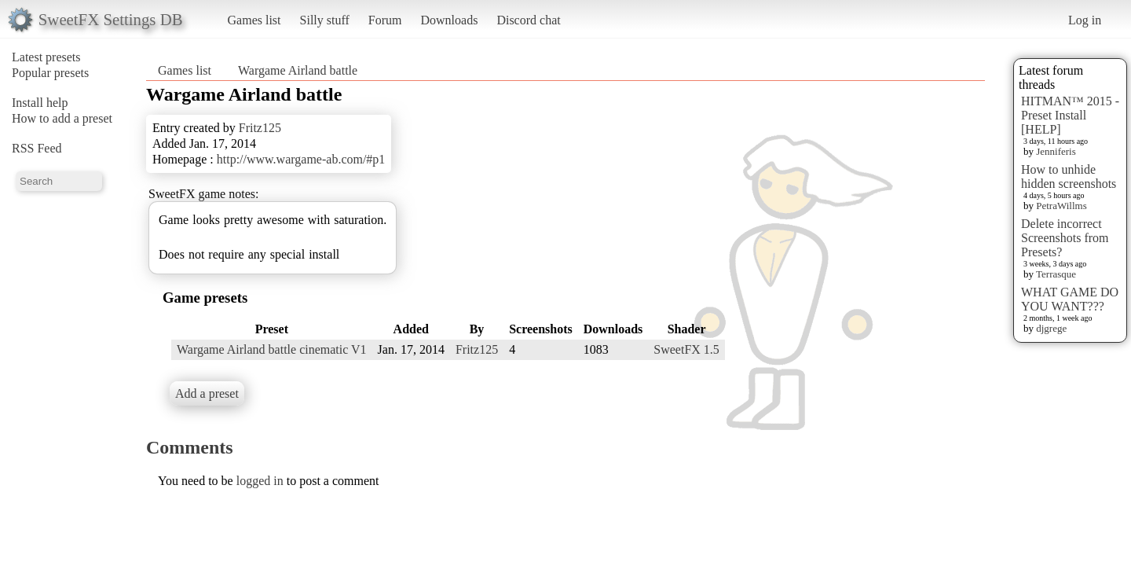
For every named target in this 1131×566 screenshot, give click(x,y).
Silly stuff (325, 20)
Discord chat (528, 20)
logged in (260, 480)
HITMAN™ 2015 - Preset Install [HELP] (1070, 115)
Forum (385, 20)
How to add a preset (62, 118)
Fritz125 (260, 127)
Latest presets (46, 57)
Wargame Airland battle (297, 70)
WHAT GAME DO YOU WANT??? (1069, 299)
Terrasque (1056, 274)
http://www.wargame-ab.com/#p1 (301, 159)
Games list (254, 20)
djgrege (1051, 328)
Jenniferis (1056, 151)
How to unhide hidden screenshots (1068, 176)
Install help (40, 102)
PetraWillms (1061, 205)
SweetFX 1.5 (686, 349)
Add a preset (207, 393)
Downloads (449, 20)
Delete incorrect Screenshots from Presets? (1065, 238)
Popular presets (50, 72)
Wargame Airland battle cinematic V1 (272, 349)
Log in (1084, 20)
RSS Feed (37, 148)
